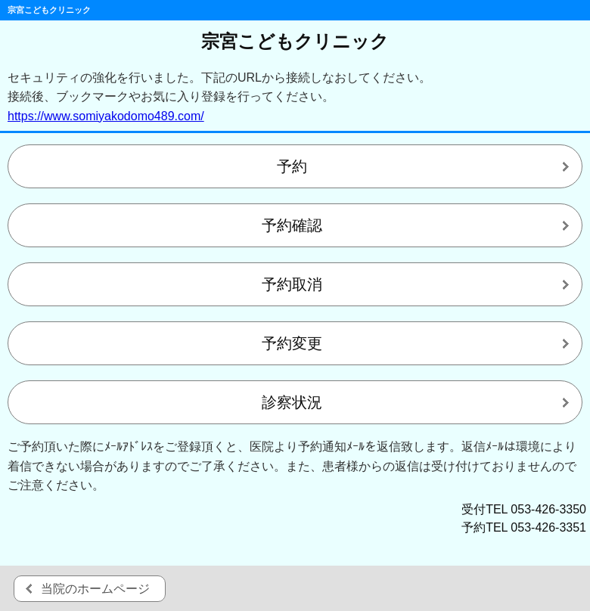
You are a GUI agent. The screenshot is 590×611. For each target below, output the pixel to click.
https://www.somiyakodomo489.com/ (106, 116)
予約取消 (292, 284)
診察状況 (292, 402)
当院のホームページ (95, 588)
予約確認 (292, 225)
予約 (292, 166)
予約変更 (292, 343)
